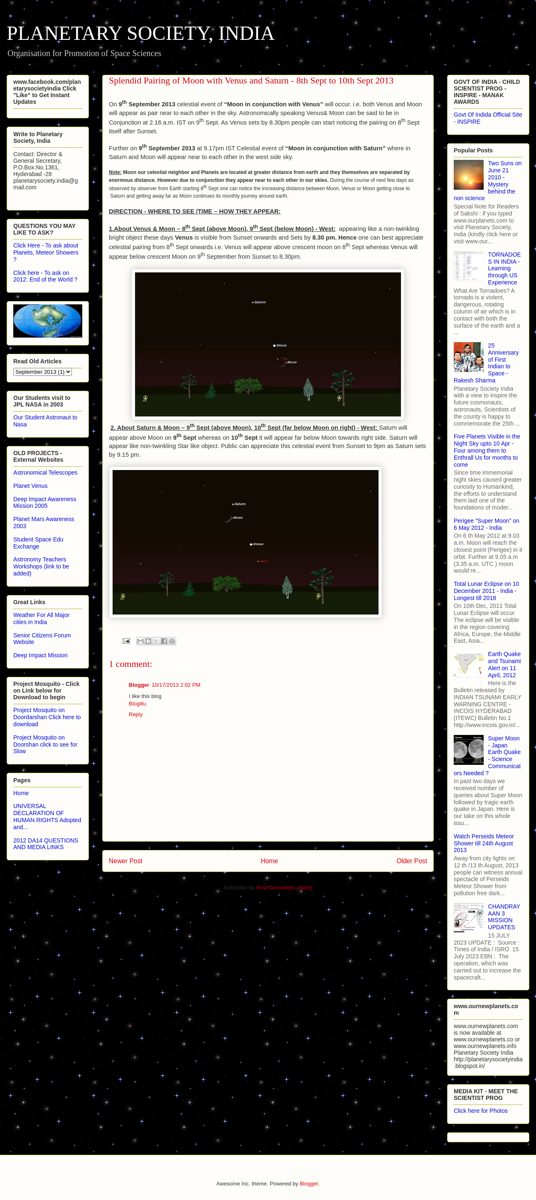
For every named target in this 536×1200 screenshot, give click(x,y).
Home (269, 860)
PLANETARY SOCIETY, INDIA (141, 33)
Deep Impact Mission (40, 655)
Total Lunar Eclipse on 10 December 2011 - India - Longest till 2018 (486, 590)
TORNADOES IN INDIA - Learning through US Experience (504, 268)
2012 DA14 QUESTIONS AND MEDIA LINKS (45, 844)
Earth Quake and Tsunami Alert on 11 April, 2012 (504, 664)
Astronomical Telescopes (45, 472)
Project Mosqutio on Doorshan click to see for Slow (45, 744)
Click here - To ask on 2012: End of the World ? (45, 276)
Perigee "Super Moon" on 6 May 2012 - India (486, 524)
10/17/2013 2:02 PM (176, 685)
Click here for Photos (481, 1110)
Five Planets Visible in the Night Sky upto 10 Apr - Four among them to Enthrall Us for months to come (487, 450)
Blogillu (137, 703)
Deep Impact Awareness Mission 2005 (44, 502)
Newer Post (126, 860)
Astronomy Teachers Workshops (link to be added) (41, 566)
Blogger (139, 685)
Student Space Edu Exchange (38, 543)
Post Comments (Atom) (284, 887)
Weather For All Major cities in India (41, 618)
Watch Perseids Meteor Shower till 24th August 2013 (484, 843)
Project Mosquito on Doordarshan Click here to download (47, 717)
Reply (136, 714)
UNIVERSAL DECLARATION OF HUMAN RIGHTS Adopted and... (47, 816)
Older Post (411, 860)
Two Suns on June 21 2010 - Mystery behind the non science (488, 180)
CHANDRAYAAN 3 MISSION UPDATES (504, 917)
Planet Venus (30, 485)
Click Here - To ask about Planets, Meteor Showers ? (45, 252)
